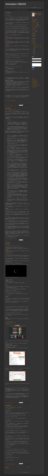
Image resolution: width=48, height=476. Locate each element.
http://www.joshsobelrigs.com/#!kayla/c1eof (10, 322)
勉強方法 (34, 36)
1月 (33, 53)
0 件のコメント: (16, 402)
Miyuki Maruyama (13, 277)
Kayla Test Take (7, 277)
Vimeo (17, 277)
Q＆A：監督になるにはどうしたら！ (13, 109)
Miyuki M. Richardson (38, 13)
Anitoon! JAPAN (34, 79)
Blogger (28, 472)
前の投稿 (28, 466)
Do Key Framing (34, 80)
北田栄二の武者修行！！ (35, 86)
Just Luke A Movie (35, 81)
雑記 (20, 464)
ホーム (18, 466)
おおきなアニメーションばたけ (36, 84)
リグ (7, 403)
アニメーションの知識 (35, 25)
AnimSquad (34, 20)
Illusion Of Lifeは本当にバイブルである (13, 407)
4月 (33, 50)
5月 (33, 49)
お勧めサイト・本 (14, 464)
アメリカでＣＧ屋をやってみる (36, 85)
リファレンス (34, 30)
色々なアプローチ (15, 53)
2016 (33, 41)
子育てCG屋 (34, 35)
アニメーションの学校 (35, 23)
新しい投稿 (7, 466)
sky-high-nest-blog (35, 83)
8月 (33, 48)
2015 (33, 42)
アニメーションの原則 (35, 24)
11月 (34, 43)
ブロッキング (8, 13)
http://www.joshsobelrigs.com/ (9, 253)
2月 (33, 52)
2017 (33, 40)
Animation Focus (34, 19)
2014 (33, 54)
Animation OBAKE (15, 4)
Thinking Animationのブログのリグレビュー (11, 298)
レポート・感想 (10, 403)
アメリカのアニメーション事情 (36, 26)
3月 (33, 51)
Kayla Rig (7, 244)
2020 (33, 39)
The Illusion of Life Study (9, 464)
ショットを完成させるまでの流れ (9, 100)
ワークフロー (34, 32)
